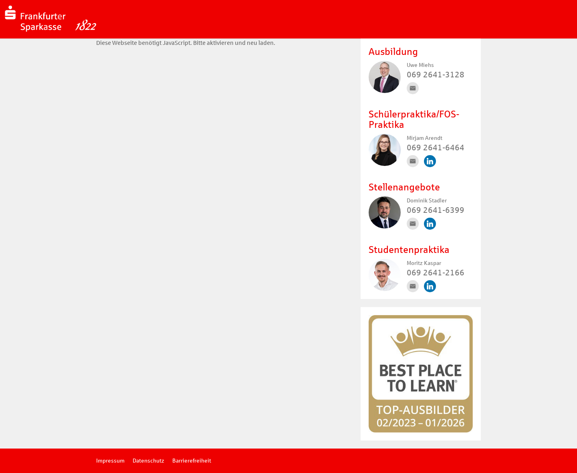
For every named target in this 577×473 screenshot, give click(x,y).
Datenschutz (148, 461)
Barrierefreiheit (191, 461)
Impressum (110, 461)
